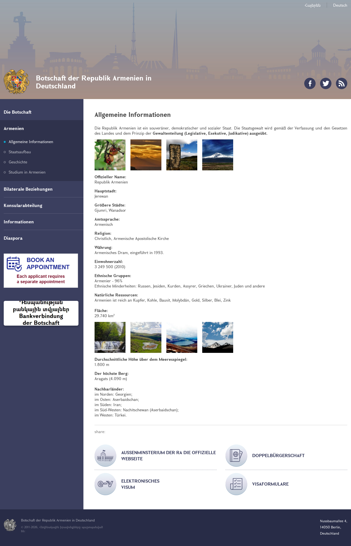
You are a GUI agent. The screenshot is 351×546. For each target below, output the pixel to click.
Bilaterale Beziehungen (28, 189)
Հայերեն (313, 5)
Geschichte (18, 161)
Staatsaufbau (20, 151)
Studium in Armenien (27, 172)
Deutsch (340, 5)
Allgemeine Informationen (31, 141)
